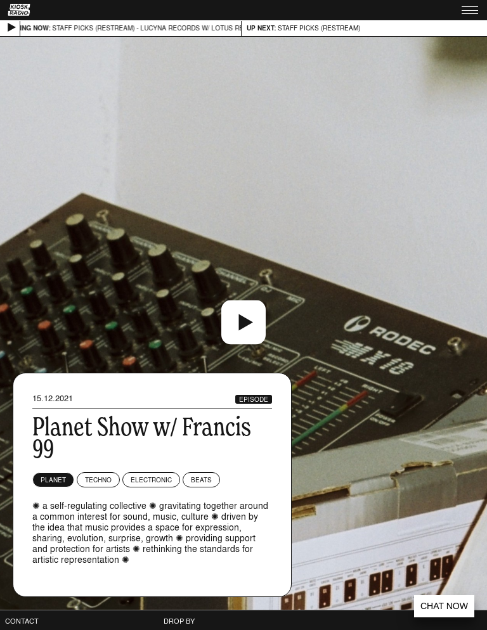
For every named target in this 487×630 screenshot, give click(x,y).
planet (53, 479)
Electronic (151, 479)
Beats (201, 479)
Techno (98, 479)
